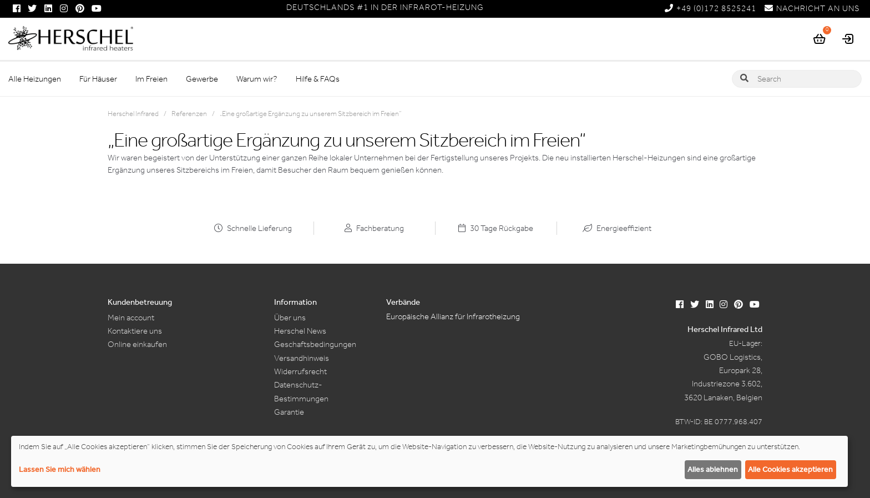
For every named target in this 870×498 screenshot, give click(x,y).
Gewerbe (202, 79)
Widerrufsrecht (300, 371)
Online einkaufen (137, 344)
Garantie (289, 412)
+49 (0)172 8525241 (710, 8)
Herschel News (300, 331)
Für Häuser (98, 79)
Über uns (290, 318)
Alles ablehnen (712, 469)
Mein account (131, 318)
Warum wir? (256, 79)
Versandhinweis (301, 358)
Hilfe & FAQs (318, 79)
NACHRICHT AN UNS (812, 8)
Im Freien (151, 79)
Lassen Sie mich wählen (59, 469)
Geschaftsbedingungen (315, 344)
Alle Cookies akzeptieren (790, 469)
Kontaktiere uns (135, 331)
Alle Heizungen (34, 79)
